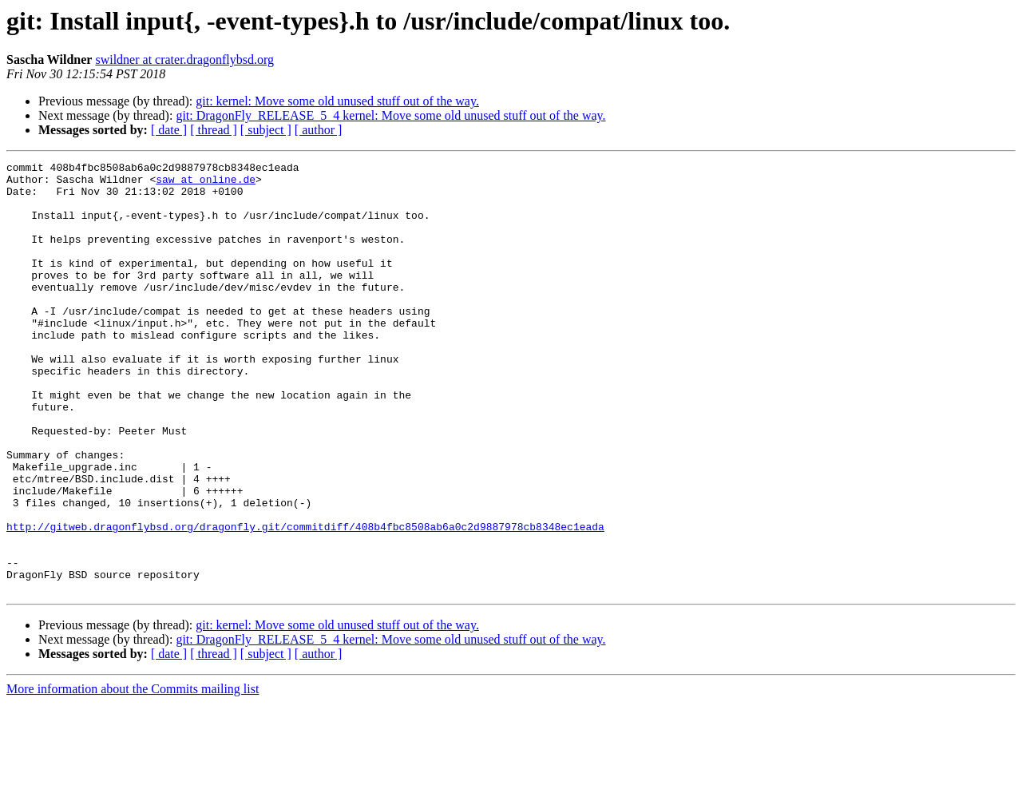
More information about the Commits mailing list (132, 775)
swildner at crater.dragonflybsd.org (184, 59)
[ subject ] (265, 130)
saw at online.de (206, 183)
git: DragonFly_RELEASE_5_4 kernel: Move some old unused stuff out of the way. (390, 115)
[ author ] (319, 130)
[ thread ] (213, 130)
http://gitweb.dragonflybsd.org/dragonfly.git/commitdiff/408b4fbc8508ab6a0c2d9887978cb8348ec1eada (305, 600)
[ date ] (169, 130)
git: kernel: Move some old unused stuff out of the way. (337, 101)
